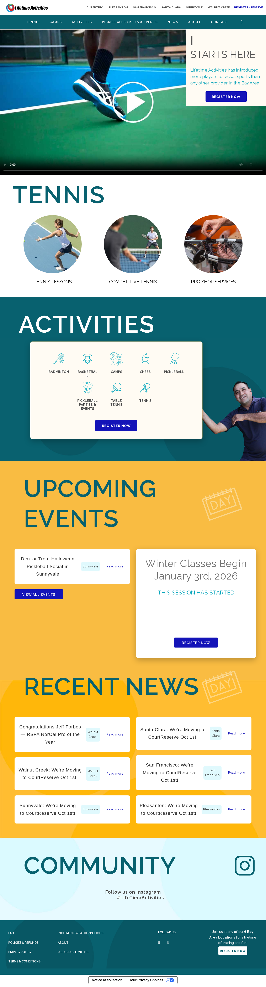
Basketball (87, 374)
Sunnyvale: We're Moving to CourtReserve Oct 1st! (48, 809)
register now (116, 426)
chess (145, 372)
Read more (115, 566)
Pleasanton (211, 809)
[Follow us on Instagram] (168, 942)
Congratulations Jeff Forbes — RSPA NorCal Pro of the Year (50, 734)
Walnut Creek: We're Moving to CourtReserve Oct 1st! (50, 773)
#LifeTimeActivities (140, 897)
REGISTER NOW (226, 97)
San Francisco (212, 773)
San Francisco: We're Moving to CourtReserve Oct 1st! (170, 772)
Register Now (196, 643)
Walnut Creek (93, 734)
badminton (58, 372)
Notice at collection (107, 980)
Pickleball (174, 372)
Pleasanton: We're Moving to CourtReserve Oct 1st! (169, 809)
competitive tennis (133, 281)
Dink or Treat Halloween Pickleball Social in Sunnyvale (48, 566)
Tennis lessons (52, 281)
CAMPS (116, 372)
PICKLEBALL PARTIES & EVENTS (87, 405)
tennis (145, 401)
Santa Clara (216, 733)
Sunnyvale (90, 566)
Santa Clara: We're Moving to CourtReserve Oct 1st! (173, 733)
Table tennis (116, 403)
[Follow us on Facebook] (159, 942)
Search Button (242, 22)
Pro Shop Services (213, 281)
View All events (38, 595)
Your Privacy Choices (146, 980)
